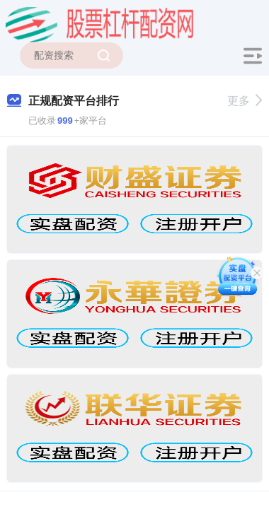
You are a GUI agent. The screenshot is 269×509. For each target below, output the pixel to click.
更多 (244, 101)
